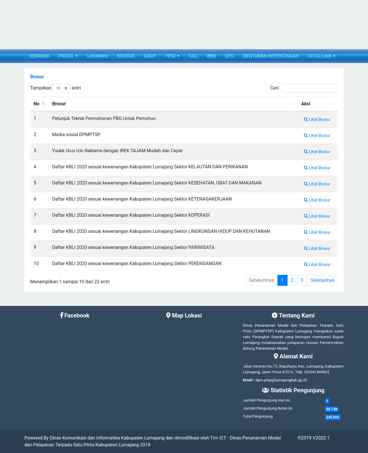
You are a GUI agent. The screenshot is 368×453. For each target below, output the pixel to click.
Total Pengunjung (258, 416)
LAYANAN (97, 56)
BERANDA (39, 56)
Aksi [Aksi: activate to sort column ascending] (305, 103)
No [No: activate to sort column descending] (36, 103)
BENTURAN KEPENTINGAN (271, 56)
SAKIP (149, 56)
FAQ (193, 56)
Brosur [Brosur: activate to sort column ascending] (59, 103)
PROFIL (68, 56)
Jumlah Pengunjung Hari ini (266, 400)
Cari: (304, 88)
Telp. (299, 372)
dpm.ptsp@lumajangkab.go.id (281, 380)
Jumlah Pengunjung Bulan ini (267, 408)
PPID (172, 56)
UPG (229, 56)
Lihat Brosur (317, 119)
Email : (248, 380)
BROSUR (125, 56)
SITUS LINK (322, 56)
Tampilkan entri (55, 88)
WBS (211, 56)
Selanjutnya (322, 280)
